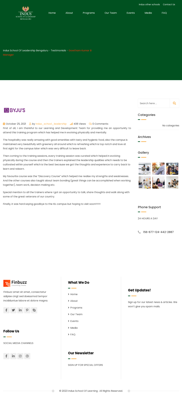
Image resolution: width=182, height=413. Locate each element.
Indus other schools (149, 4)
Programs (89, 13)
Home (52, 13)
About (69, 13)
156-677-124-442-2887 (158, 232)
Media (148, 13)
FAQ (164, 13)
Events (131, 13)
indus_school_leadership (51, 124)
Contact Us (169, 4)
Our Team (111, 13)
